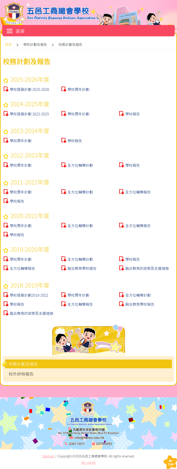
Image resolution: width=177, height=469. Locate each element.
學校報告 (132, 114)
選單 (16, 31)
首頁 (8, 44)
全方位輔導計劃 (80, 165)
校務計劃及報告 (23, 364)
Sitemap (48, 456)
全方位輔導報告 (138, 192)
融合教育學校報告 (82, 268)
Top (170, 462)
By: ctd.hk (88, 462)
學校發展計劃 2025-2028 (29, 89)
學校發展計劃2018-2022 (29, 295)
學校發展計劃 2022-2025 (29, 114)
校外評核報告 (21, 374)
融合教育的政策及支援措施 (147, 268)
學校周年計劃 (78, 89)
